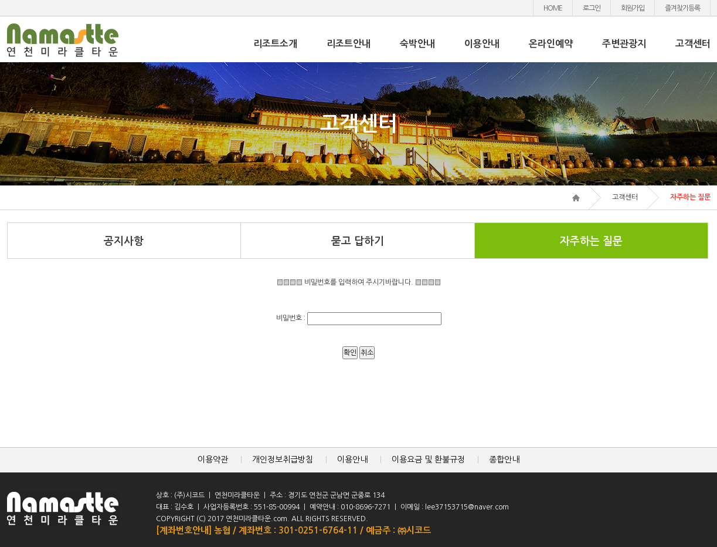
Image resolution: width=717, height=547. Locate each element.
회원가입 (632, 8)
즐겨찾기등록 (682, 8)
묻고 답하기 (357, 241)
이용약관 (213, 459)
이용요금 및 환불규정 (428, 459)
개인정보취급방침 (282, 459)
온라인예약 (551, 43)
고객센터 (693, 43)
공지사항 (124, 241)
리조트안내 (349, 43)
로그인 (591, 8)
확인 (350, 352)
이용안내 (481, 43)
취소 (367, 352)
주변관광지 (624, 43)
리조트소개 (275, 43)
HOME (552, 8)
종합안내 (504, 459)
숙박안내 (417, 43)
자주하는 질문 (591, 241)
